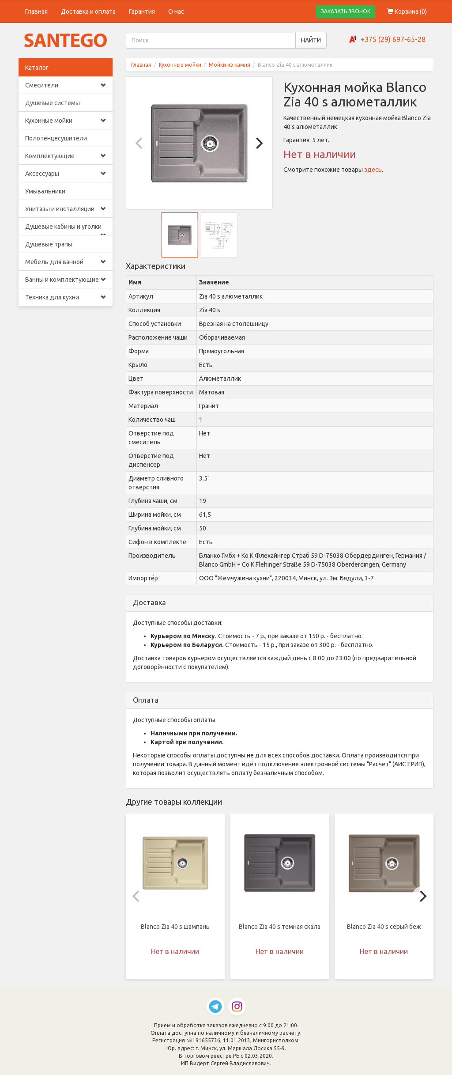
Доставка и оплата (88, 11)
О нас (176, 11)
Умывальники (45, 191)
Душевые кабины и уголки (65, 229)
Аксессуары (65, 174)
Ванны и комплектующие (65, 280)
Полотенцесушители (56, 138)
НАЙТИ (311, 40)
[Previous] (140, 143)
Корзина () (407, 11)
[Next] (258, 143)
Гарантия (142, 11)
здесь (373, 169)
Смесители (65, 85)
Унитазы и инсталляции (65, 209)
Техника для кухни (65, 297)
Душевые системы (52, 102)
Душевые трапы (48, 244)
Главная (36, 11)
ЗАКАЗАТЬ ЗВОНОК (345, 11)
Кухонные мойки (65, 121)
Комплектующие (65, 156)
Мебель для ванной (65, 262)
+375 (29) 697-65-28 (393, 39)
